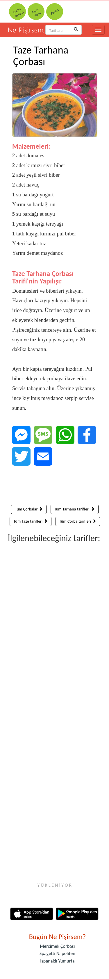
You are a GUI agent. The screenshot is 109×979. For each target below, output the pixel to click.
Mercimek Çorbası (57, 946)
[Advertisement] (55, 486)
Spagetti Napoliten (57, 953)
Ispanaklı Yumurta (57, 961)
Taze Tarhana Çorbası (40, 56)
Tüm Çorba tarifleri (77, 521)
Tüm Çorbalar (29, 509)
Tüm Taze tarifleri (30, 521)
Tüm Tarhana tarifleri (74, 509)
